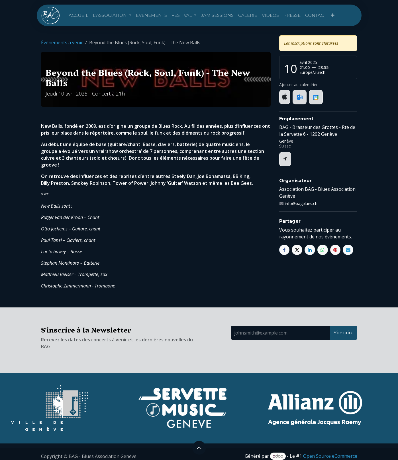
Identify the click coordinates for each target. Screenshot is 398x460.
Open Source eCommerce (330, 456)
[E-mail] (348, 250)
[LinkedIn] (310, 250)
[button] (199, 448)
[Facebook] (284, 250)
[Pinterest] (335, 250)
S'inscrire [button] (344, 332)
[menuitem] (78, 15)
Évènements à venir (62, 42)
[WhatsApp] (322, 250)
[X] (297, 250)
